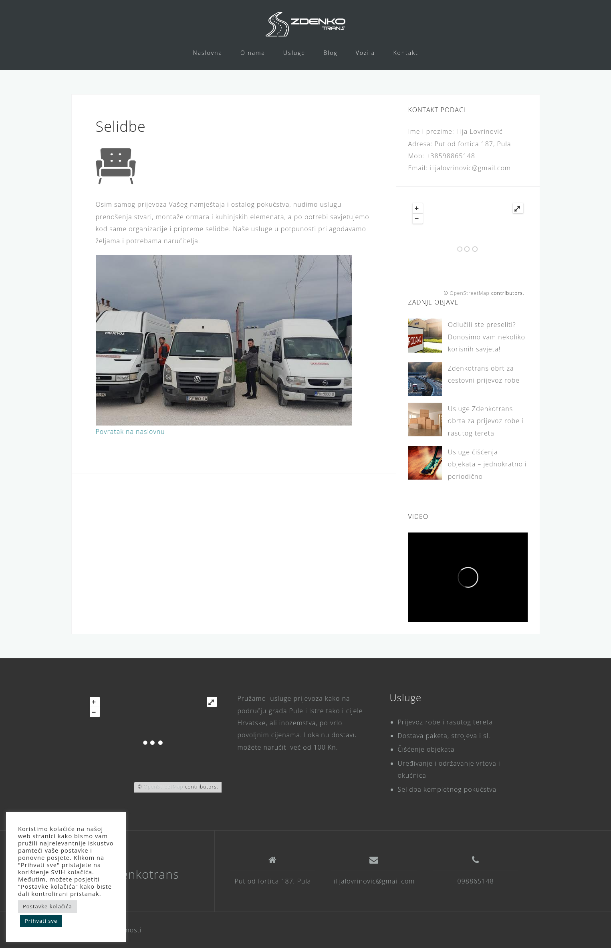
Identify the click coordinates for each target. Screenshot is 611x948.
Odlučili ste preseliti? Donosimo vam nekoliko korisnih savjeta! (486, 336)
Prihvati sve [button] (41, 920)
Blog (330, 52)
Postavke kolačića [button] (47, 906)
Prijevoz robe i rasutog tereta (445, 722)
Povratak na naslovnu (130, 431)
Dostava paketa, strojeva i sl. (444, 735)
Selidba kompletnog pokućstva (447, 789)
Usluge (294, 52)
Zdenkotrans (142, 874)
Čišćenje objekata (426, 749)
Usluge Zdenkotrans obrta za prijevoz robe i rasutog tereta (486, 421)
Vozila (365, 52)
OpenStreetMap (469, 293)
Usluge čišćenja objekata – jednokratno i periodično (487, 464)
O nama (252, 52)
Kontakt (405, 52)
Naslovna (207, 52)
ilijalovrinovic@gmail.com (374, 881)
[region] (224, 340)
